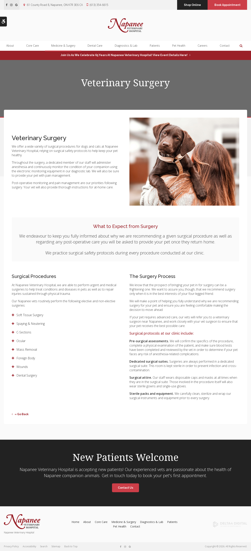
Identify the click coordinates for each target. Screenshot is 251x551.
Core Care (32, 46)
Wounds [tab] (22, 367)
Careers (202, 46)
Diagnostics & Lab (126, 46)
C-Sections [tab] (23, 332)
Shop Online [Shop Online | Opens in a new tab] (192, 4)
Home (75, 522)
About (10, 46)
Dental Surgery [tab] (26, 375)
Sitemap (55, 546)
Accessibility (29, 546)
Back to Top (71, 546)
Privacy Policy (11, 546)
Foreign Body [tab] (25, 358)
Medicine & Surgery (63, 46)
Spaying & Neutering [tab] (30, 323)
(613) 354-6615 (99, 5)
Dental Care (95, 46)
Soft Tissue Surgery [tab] (29, 315)
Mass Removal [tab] (26, 349)
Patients (155, 46)
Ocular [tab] (21, 341)
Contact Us (125, 487)
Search (44, 546)
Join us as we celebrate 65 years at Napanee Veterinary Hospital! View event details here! (124, 55)
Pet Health (178, 46)
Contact (225, 46)
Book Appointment (227, 4)
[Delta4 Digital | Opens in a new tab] (219, 524)
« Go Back (22, 414)
